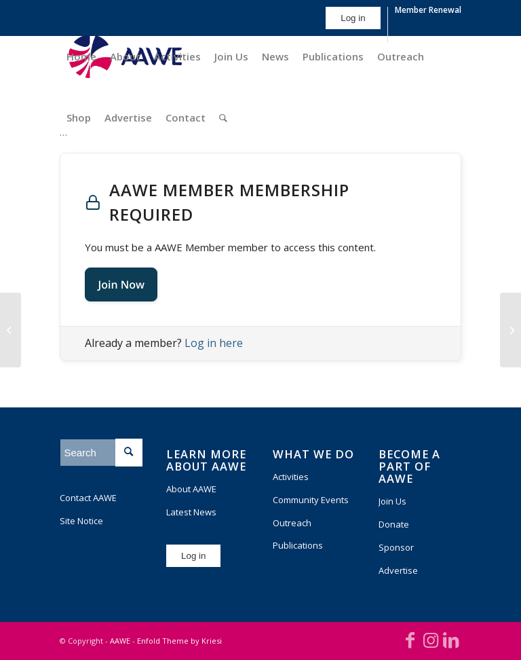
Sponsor (396, 547)
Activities (291, 477)
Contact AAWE (88, 498)
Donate (394, 524)
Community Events (311, 500)
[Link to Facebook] (410, 639)
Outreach (292, 523)
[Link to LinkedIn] (451, 639)
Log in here (214, 342)
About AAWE (191, 489)
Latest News (191, 512)
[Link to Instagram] (431, 639)
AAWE (120, 641)
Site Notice (81, 521)
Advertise (398, 570)
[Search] (223, 117)
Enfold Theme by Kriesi (179, 641)
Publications (298, 545)
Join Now (121, 284)
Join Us (392, 501)
